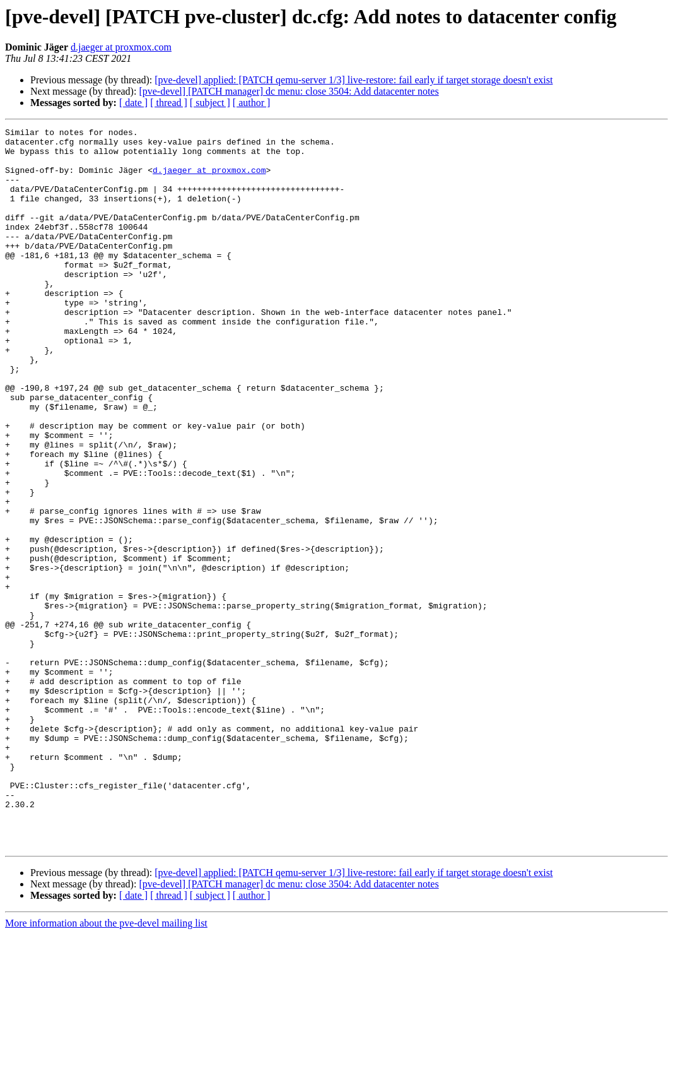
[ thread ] (168, 102)
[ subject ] (210, 102)
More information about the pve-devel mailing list (106, 1067)
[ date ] (133, 102)
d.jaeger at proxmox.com (121, 47)
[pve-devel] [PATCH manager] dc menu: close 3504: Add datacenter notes (288, 91)
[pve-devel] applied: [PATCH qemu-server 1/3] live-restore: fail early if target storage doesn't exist (354, 79)
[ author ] (252, 102)
